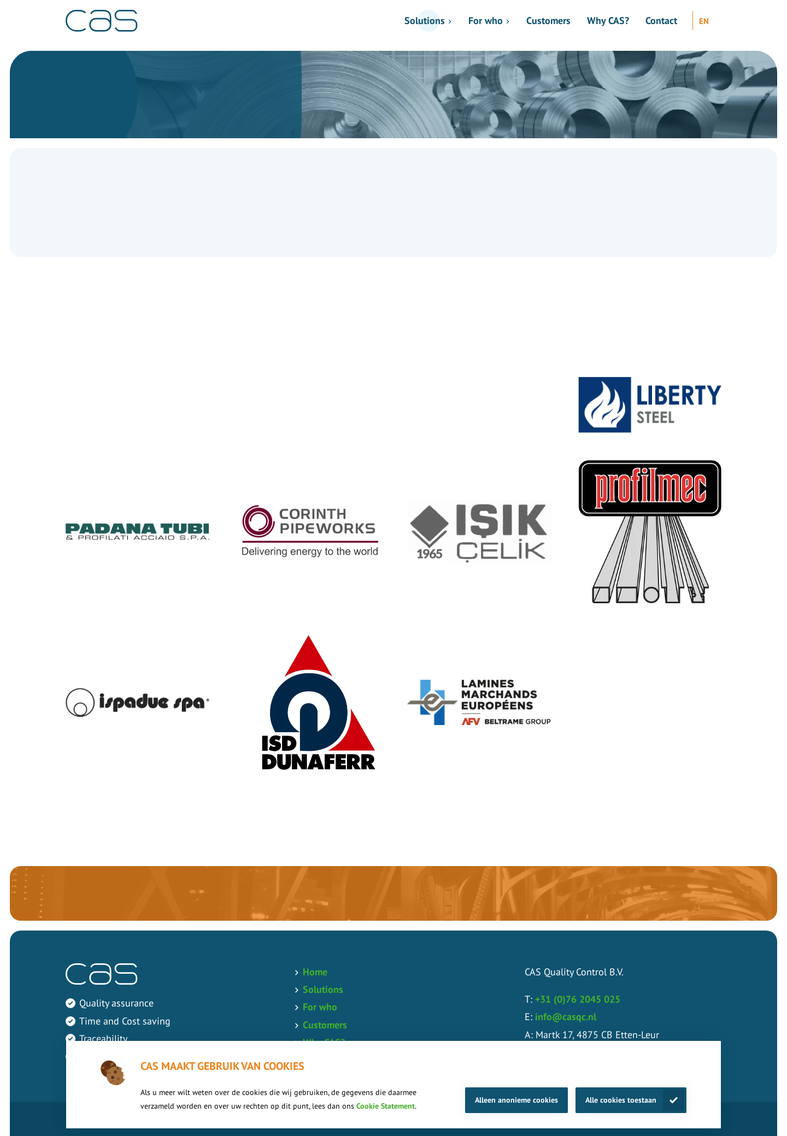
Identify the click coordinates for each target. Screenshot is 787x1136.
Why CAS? (608, 20)
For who (485, 20)
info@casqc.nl (565, 1016)
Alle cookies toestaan (620, 1100)
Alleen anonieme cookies (516, 1100)
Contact (661, 20)
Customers (548, 20)
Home (315, 972)
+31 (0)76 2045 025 (577, 999)
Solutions (424, 20)
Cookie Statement (385, 1106)
